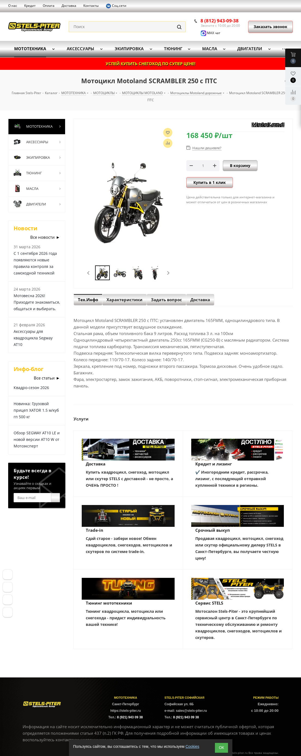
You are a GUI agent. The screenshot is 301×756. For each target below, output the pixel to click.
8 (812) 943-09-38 (219, 20)
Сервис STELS (209, 603)
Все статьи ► (47, 378)
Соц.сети (116, 6)
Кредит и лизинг (213, 464)
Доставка (95, 464)
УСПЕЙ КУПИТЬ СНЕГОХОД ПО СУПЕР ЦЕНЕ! (150, 63)
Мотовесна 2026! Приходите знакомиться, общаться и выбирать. (37, 302)
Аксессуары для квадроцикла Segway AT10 (33, 338)
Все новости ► (45, 237)
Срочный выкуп (212, 530)
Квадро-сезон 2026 (31, 387)
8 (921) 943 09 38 (130, 717)
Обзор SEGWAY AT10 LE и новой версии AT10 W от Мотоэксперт (37, 439)
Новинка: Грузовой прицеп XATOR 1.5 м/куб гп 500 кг (36, 410)
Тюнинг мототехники (109, 603)
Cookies (192, 746)
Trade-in (94, 530)
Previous (89, 273)
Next (168, 273)
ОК (221, 747)
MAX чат (210, 33)
